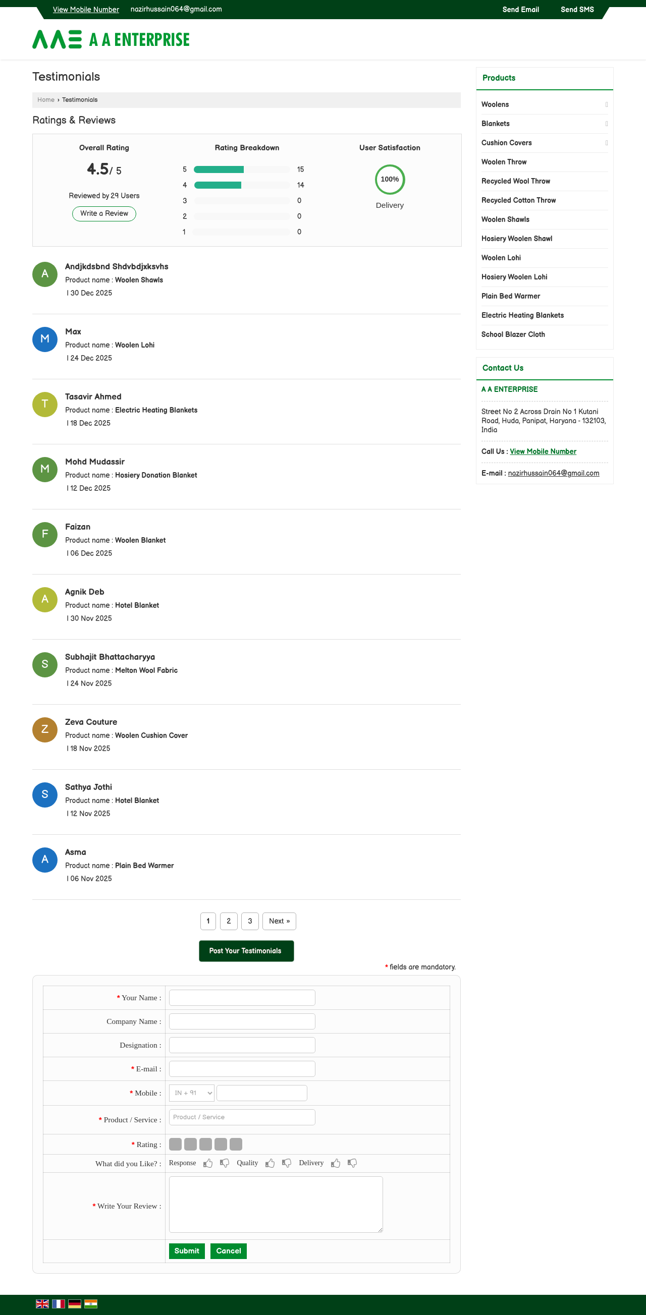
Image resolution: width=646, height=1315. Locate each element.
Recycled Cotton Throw (518, 200)
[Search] (607, 41)
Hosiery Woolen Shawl (517, 239)
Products (498, 78)
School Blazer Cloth (513, 334)
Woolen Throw (503, 162)
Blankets (495, 124)
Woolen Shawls (505, 219)
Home (46, 100)
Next (279, 921)
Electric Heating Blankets (522, 315)
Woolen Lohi (501, 258)
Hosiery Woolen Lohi (514, 277)
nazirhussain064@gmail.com (176, 9)
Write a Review (104, 213)
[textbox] (242, 1117)
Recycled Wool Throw (515, 181)
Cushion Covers (506, 143)
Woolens (495, 104)
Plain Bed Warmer (511, 296)
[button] (86, 10)
